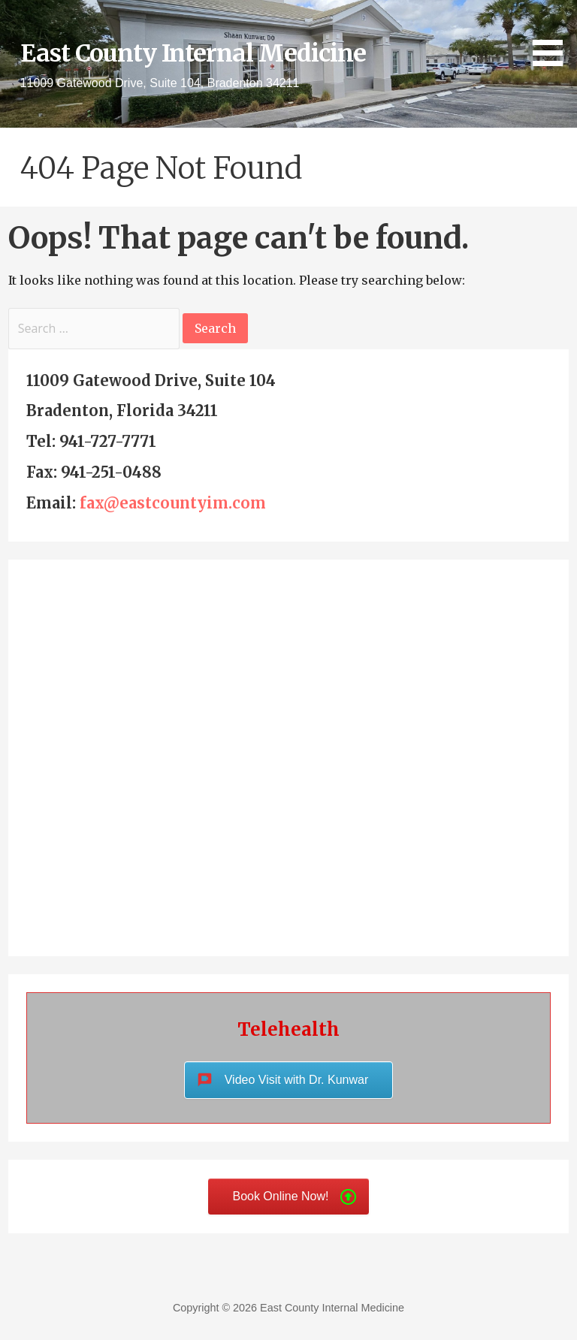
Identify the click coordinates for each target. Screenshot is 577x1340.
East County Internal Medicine (193, 53)
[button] (553, 35)
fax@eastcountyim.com (173, 502)
